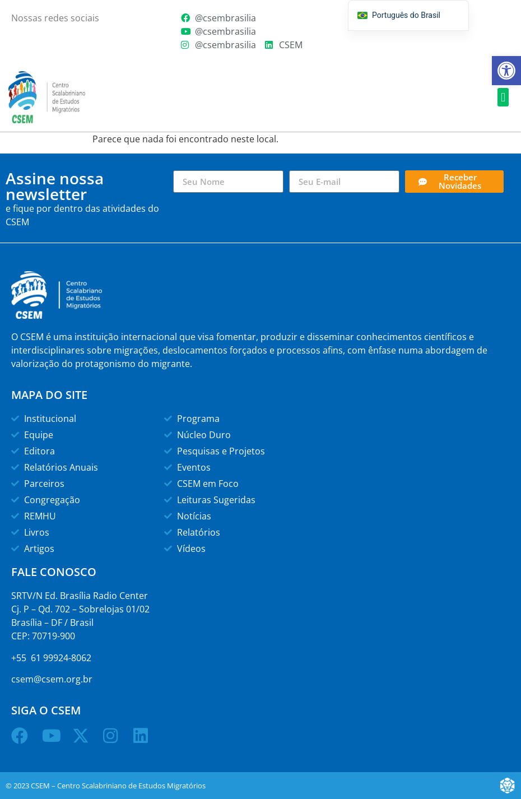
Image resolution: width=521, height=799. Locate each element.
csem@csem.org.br (51, 679)
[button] (502, 97)
